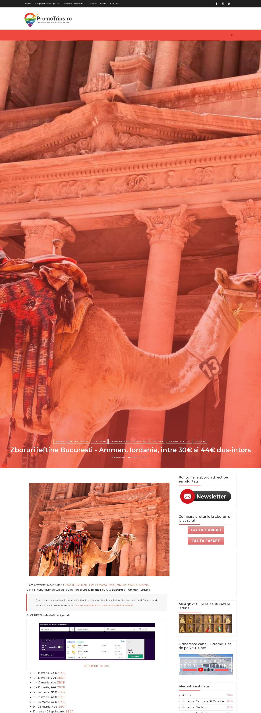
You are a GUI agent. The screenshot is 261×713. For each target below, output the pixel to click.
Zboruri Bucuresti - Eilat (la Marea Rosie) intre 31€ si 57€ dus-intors (106, 585)
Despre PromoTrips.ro (47, 3)
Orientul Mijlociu (179, 441)
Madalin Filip (118, 457)
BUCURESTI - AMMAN (96, 665)
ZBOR (61, 673)
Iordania (157, 441)
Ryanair (200, 441)
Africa (186, 695)
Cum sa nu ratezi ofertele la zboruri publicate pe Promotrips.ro (103, 605)
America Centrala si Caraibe (203, 701)
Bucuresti (99, 441)
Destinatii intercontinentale (128, 441)
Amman (59, 441)
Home (27, 3)
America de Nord (195, 707)
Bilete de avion (78, 441)
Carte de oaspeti (97, 3)
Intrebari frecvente (73, 3)
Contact (114, 3)
